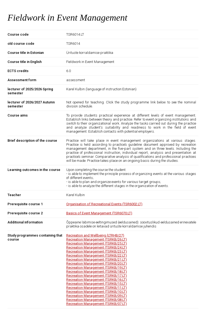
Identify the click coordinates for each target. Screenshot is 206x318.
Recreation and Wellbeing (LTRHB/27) (95, 235)
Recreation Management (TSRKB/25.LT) (96, 243)
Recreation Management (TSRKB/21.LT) (96, 259)
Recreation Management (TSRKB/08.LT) (96, 300)
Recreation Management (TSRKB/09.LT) (96, 296)
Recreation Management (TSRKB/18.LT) (96, 272)
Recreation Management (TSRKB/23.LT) (96, 251)
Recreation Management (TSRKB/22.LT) (96, 255)
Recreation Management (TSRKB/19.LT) (96, 267)
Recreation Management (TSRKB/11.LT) (96, 288)
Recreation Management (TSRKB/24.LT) (96, 247)
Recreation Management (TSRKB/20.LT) (96, 263)
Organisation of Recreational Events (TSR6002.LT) (104, 204)
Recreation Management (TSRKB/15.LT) (96, 284)
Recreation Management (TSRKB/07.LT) (96, 304)
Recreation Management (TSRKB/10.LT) (96, 292)
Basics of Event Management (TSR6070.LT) (99, 213)
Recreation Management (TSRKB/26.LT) (96, 239)
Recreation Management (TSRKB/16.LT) (96, 280)
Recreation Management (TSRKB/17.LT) (96, 276)
